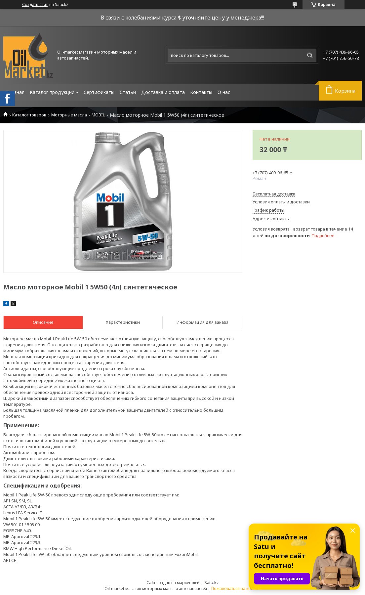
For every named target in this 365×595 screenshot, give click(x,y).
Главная (15, 92)
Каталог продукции (52, 92)
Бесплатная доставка (274, 193)
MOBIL (98, 115)
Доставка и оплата (163, 92)
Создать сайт (35, 4)
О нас (224, 92)
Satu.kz (211, 582)
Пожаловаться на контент (236, 588)
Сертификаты (99, 92)
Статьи (128, 92)
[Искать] (309, 55)
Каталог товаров (29, 115)
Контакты (201, 92)
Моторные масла (69, 115)
